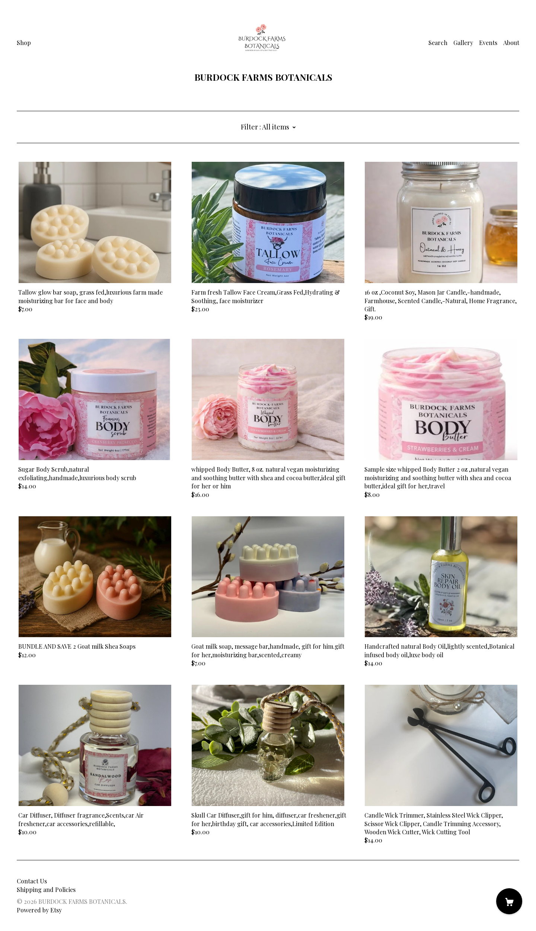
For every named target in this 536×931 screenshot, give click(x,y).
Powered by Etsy (39, 910)
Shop (24, 42)
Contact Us (32, 881)
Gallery (463, 42)
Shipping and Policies (46, 889)
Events (488, 42)
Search (437, 42)
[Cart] (509, 901)
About (511, 42)
